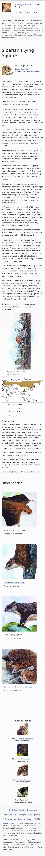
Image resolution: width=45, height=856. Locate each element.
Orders (27, 12)
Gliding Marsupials (10, 815)
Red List (38, 819)
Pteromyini (35, 71)
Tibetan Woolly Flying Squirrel (22, 759)
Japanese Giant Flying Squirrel (22, 779)
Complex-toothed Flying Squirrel (18, 687)
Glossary (30, 819)
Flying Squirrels (33, 815)
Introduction (32, 810)
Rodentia (24, 69)
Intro (35, 12)
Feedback (6, 810)
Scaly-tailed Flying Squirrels (14, 819)
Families (18, 12)
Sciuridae (26, 71)
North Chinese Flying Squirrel (22, 738)
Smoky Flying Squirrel (13, 634)
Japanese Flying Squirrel (14, 582)
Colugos (22, 815)
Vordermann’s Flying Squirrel (16, 530)
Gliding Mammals (23, 4)
